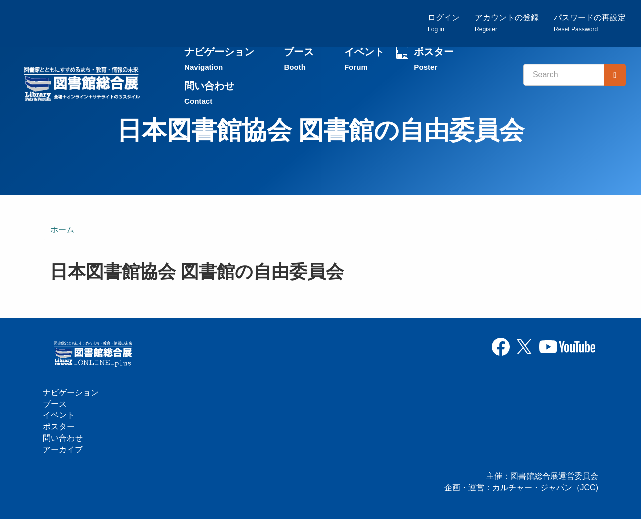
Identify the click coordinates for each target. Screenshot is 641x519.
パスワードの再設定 (590, 23)
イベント (364, 59)
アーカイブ (63, 449)
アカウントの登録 (507, 23)
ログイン (444, 23)
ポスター (434, 59)
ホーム (62, 229)
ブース (299, 59)
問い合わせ (209, 93)
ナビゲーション (219, 59)
